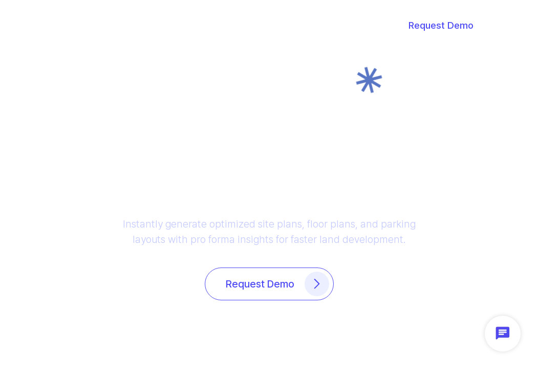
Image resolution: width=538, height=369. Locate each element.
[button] (85, 25)
